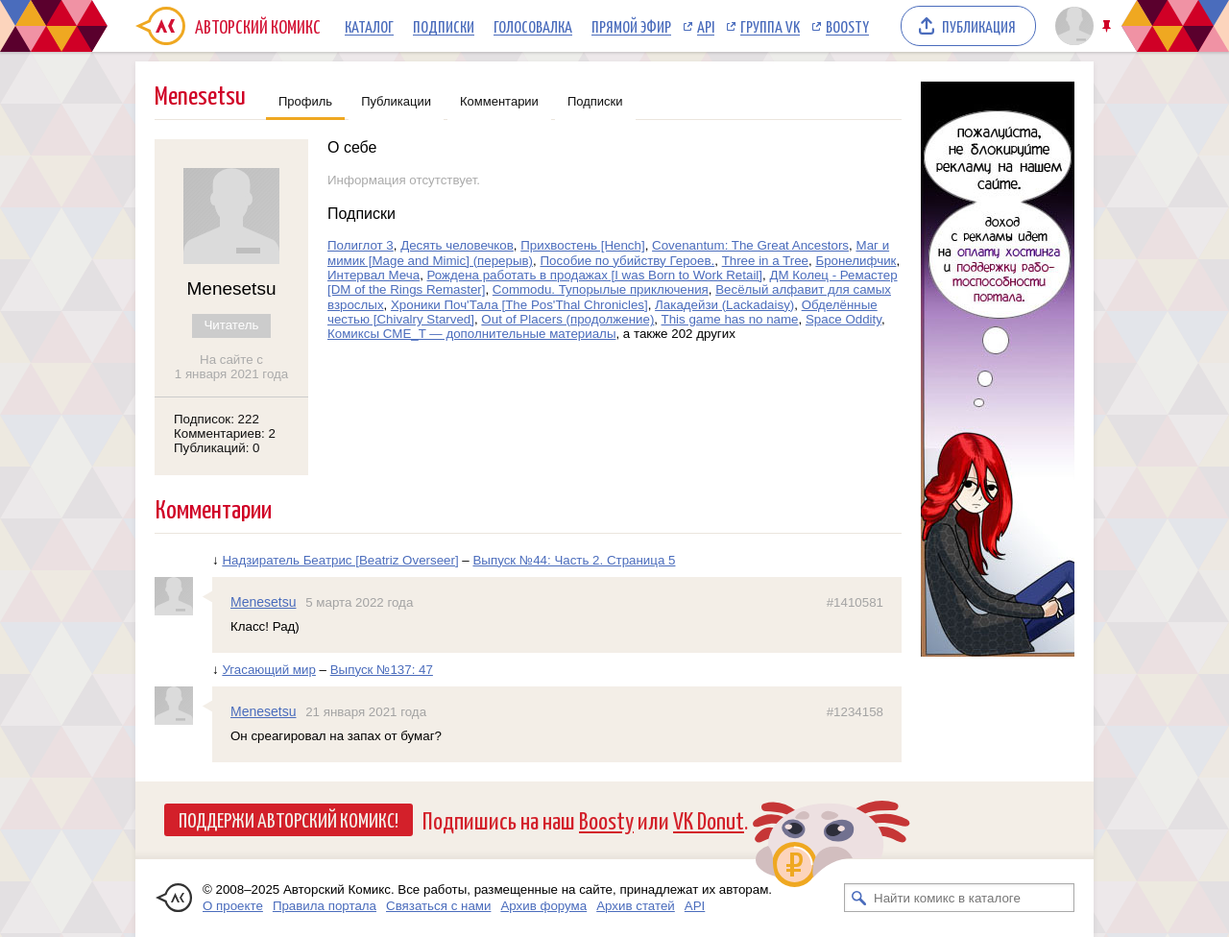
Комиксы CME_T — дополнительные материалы (471, 333)
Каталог (369, 25)
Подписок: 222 (216, 419)
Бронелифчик (855, 260)
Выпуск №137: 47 (381, 669)
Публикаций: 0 (217, 448)
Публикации (396, 101)
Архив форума (543, 906)
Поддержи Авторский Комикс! (288, 818)
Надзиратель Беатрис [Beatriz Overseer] (340, 560)
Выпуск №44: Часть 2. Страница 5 (573, 560)
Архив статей (635, 906)
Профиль (305, 101)
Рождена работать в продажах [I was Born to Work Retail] (595, 275)
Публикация (979, 25)
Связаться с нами (438, 906)
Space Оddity (843, 319)
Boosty (847, 25)
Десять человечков (457, 245)
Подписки (443, 25)
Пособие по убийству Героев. (627, 260)
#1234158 (855, 712)
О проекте (233, 906)
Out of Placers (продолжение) (567, 319)
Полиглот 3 (360, 245)
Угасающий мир (269, 669)
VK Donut (708, 819)
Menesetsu (263, 602)
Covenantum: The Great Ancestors (750, 245)
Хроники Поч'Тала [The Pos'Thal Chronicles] (519, 305)
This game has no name (730, 319)
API (705, 25)
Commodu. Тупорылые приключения (601, 289)
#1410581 (855, 602)
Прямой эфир (631, 25)
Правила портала (324, 906)
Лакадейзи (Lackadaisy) (724, 305)
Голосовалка (533, 25)
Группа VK (770, 25)
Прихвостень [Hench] (582, 245)
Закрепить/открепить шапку (1108, 26)
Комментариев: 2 (225, 433)
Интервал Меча (373, 275)
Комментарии (499, 101)
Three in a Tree (765, 260)
